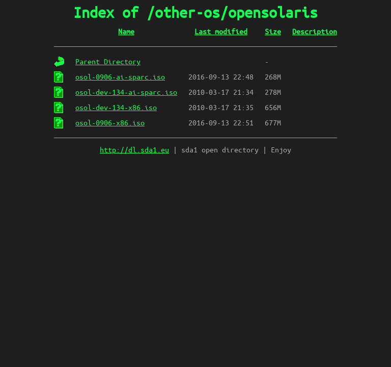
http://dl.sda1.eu (134, 150)
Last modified (220, 32)
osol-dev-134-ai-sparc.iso (126, 92)
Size (273, 32)
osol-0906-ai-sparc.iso (120, 77)
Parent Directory (108, 62)
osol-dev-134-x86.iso (116, 107)
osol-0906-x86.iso (110, 123)
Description (314, 32)
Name (126, 32)
